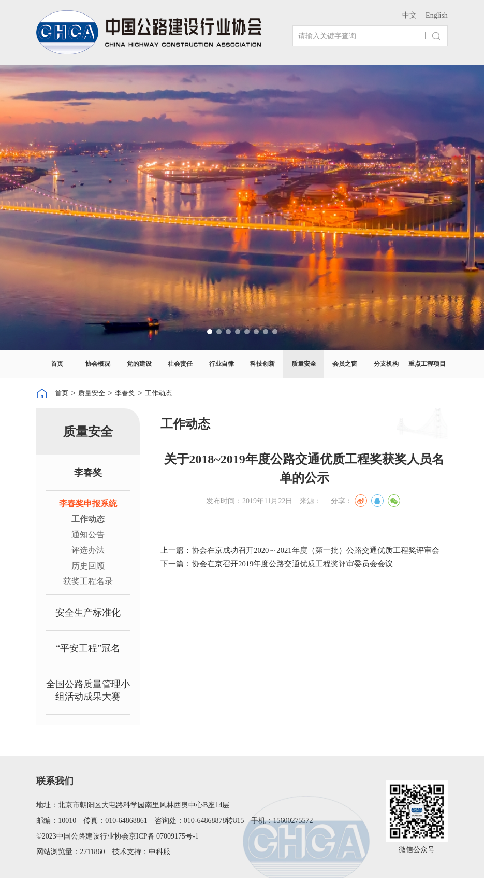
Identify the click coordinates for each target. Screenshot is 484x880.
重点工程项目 (427, 363)
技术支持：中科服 (141, 853)
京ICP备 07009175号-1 (164, 838)
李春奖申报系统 (88, 505)
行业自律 (221, 363)
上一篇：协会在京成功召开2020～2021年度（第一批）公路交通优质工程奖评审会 (304, 553)
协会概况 (97, 363)
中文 (409, 15)
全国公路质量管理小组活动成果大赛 (88, 691)
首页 (57, 363)
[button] (209, 331)
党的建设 (139, 363)
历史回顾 (88, 567)
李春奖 (136, 393)
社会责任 (180, 363)
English (437, 15)
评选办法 (88, 551)
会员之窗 (344, 363)
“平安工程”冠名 (88, 650)
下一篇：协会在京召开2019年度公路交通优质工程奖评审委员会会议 (284, 569)
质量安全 (303, 363)
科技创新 (262, 363)
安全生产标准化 (88, 614)
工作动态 (175, 393)
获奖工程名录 (88, 582)
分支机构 (386, 363)
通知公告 (88, 536)
